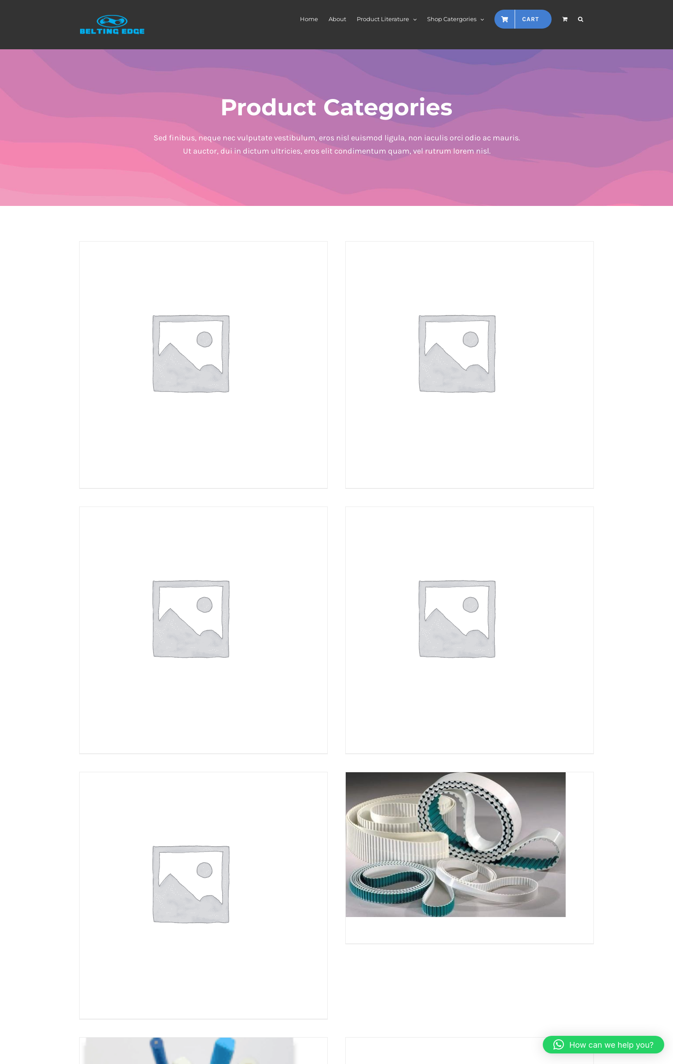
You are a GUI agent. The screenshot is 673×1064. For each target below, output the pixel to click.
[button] (580, 18)
